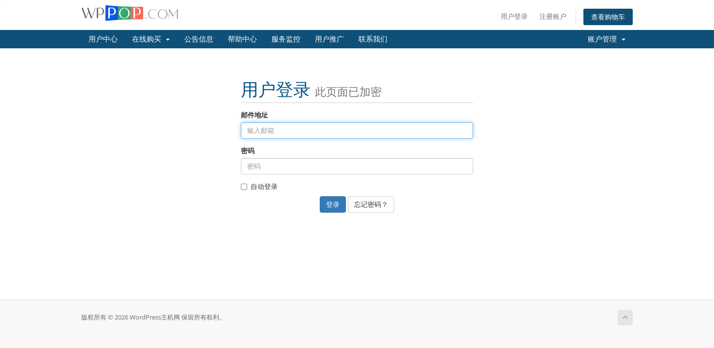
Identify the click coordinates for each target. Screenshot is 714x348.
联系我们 (372, 39)
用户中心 (103, 39)
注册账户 (552, 16)
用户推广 (329, 39)
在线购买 (151, 39)
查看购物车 (608, 16)
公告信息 (198, 39)
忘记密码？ (371, 204)
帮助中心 (242, 39)
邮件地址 (254, 114)
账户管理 (606, 39)
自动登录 (259, 186)
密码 (247, 150)
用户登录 (514, 16)
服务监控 (285, 39)
